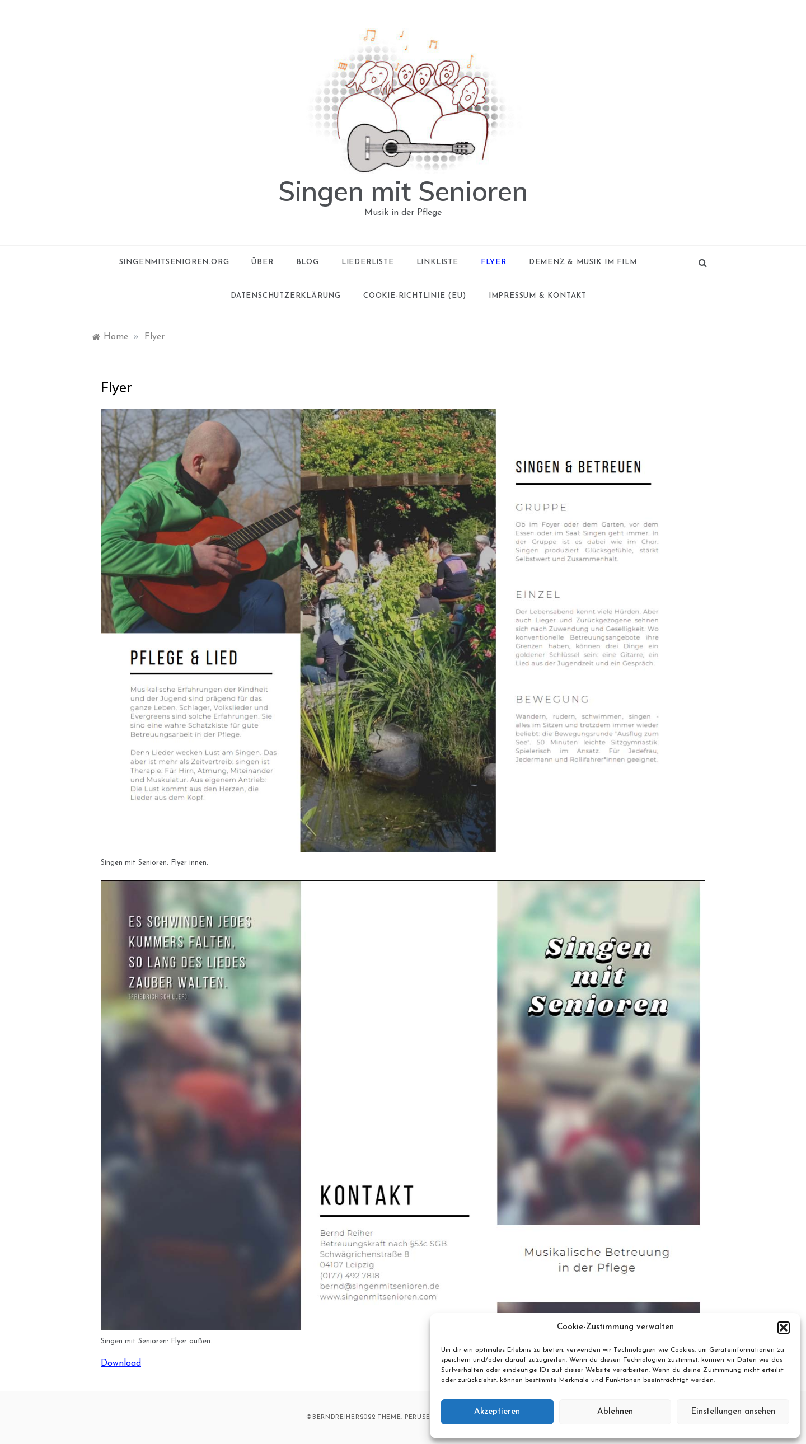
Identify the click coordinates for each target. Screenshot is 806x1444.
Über (262, 262)
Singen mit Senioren (403, 191)
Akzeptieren (497, 1412)
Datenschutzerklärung (286, 295)
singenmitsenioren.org (174, 262)
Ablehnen (615, 1412)
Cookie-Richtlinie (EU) (414, 295)
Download (121, 1363)
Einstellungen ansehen (733, 1412)
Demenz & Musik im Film (583, 262)
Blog (307, 262)
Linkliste (437, 262)
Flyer (494, 262)
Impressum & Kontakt (538, 295)
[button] (783, 1327)
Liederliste (367, 262)
